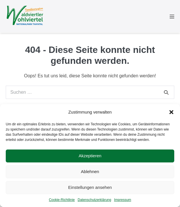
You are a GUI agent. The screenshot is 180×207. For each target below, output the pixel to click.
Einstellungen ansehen (90, 187)
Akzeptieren (89, 155)
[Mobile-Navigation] (172, 16)
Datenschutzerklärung (94, 200)
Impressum (122, 200)
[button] (171, 112)
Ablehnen (90, 171)
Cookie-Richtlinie (62, 200)
